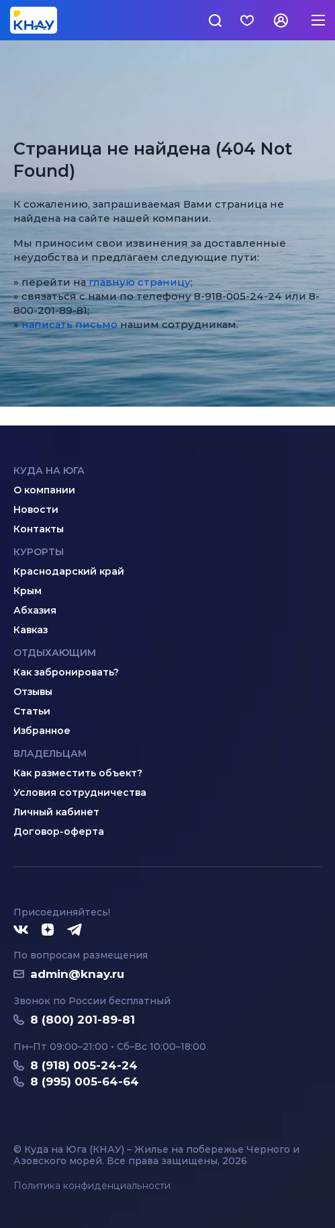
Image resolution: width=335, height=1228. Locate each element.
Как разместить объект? (77, 773)
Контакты (38, 529)
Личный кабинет (56, 812)
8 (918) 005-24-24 (84, 1065)
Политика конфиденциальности (92, 1186)
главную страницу (140, 282)
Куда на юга (49, 470)
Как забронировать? (66, 672)
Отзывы (32, 692)
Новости (35, 509)
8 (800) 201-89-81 (82, 1019)
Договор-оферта (58, 831)
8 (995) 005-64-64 (84, 1081)
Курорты (38, 552)
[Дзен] (48, 930)
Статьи (31, 711)
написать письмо (69, 324)
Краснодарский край (68, 571)
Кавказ (30, 630)
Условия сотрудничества (79, 792)
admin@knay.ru (77, 974)
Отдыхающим (54, 652)
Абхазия (34, 610)
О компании (44, 490)
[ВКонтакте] (20, 930)
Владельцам (50, 753)
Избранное (41, 731)
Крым (27, 591)
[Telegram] (75, 930)
